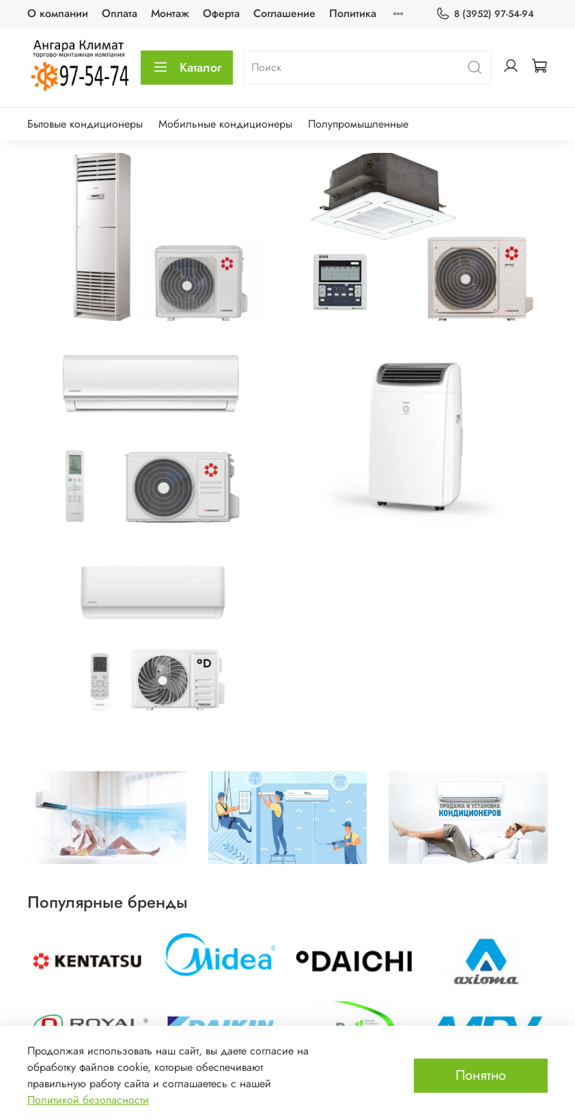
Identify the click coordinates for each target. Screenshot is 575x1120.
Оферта (221, 13)
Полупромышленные (358, 124)
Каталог (186, 67)
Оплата (119, 13)
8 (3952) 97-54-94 (485, 14)
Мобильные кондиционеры (225, 124)
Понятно (480, 1075)
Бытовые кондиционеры (85, 124)
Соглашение (284, 13)
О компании (57, 13)
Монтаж (170, 13)
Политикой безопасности (88, 1100)
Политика (352, 13)
